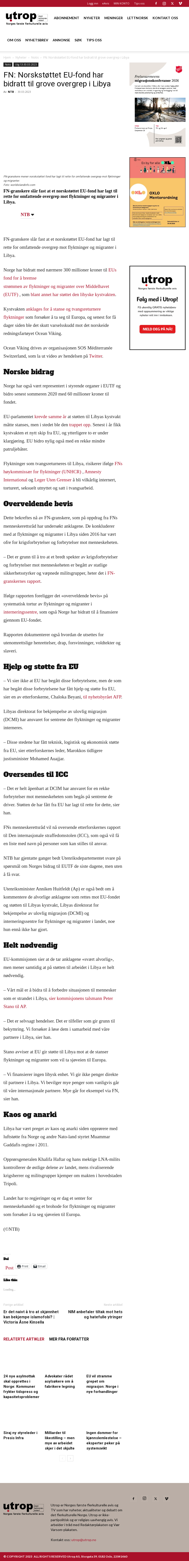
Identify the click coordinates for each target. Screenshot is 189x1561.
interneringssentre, (20, 612)
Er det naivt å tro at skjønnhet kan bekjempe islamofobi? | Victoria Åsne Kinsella (31, 1316)
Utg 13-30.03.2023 (26, 64)
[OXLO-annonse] (157, 225)
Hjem (7, 57)
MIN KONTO (121, 3)
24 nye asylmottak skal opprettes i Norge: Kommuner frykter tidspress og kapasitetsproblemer (21, 1386)
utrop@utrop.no (83, 1540)
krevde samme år (50, 416)
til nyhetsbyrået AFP (102, 696)
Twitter (95, 356)
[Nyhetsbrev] (157, 348)
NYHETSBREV (36, 40)
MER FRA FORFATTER (69, 1339)
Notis (35, 57)
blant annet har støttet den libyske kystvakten (73, 294)
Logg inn (92, 3)
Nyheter (21, 57)
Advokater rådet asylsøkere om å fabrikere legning (60, 1381)
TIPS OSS (94, 40)
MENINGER (113, 18)
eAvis (105, 3)
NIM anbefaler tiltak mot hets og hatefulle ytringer (95, 1314)
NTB (11, 92)
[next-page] (70, 1458)
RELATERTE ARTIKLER (23, 1339)
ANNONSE (61, 40)
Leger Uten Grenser (53, 479)
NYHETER (92, 18)
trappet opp (79, 424)
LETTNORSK (137, 18)
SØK (78, 40)
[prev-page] (62, 1458)
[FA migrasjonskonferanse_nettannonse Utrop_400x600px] (157, 145)
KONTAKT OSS (165, 18)
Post (9, 1266)
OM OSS (14, 40)
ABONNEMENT (66, 18)
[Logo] (27, 18)
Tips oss (139, 3)
